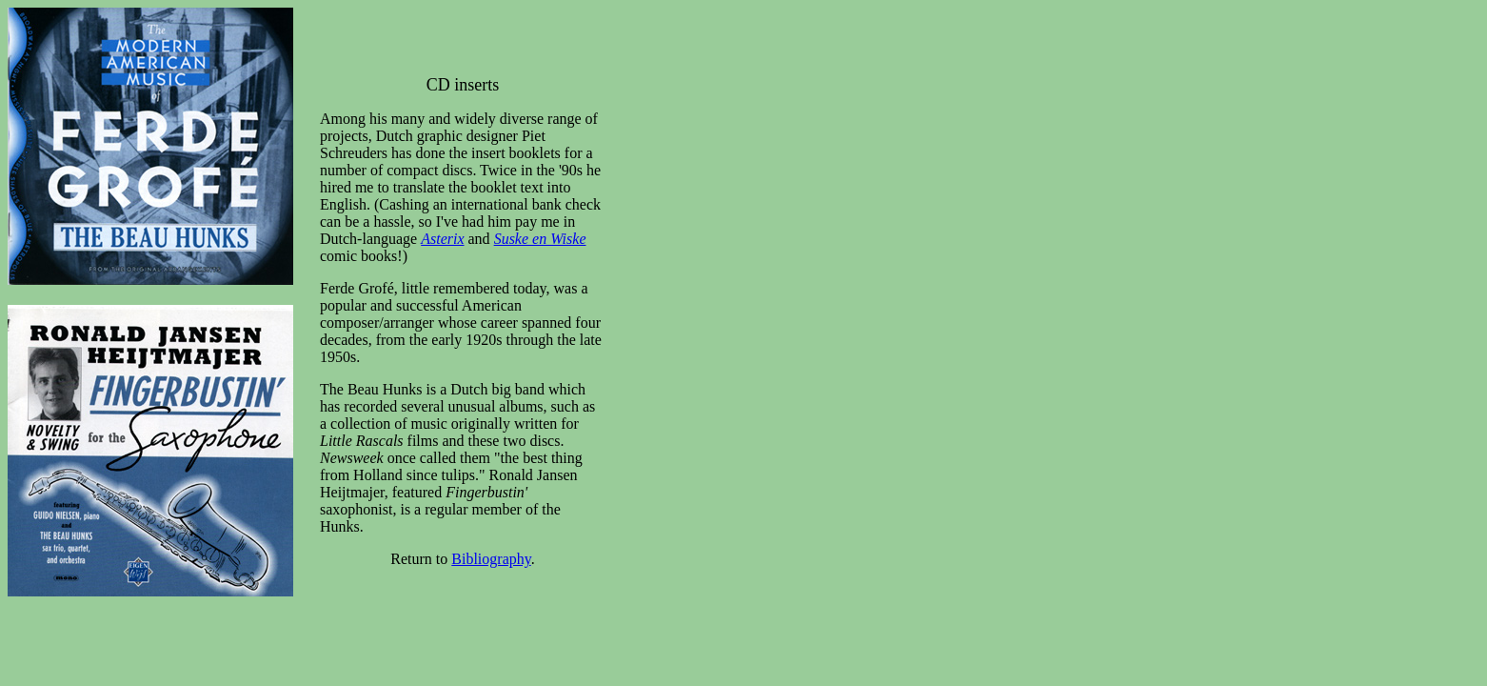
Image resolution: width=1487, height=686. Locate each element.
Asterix (442, 239)
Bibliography (490, 559)
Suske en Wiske (540, 239)
